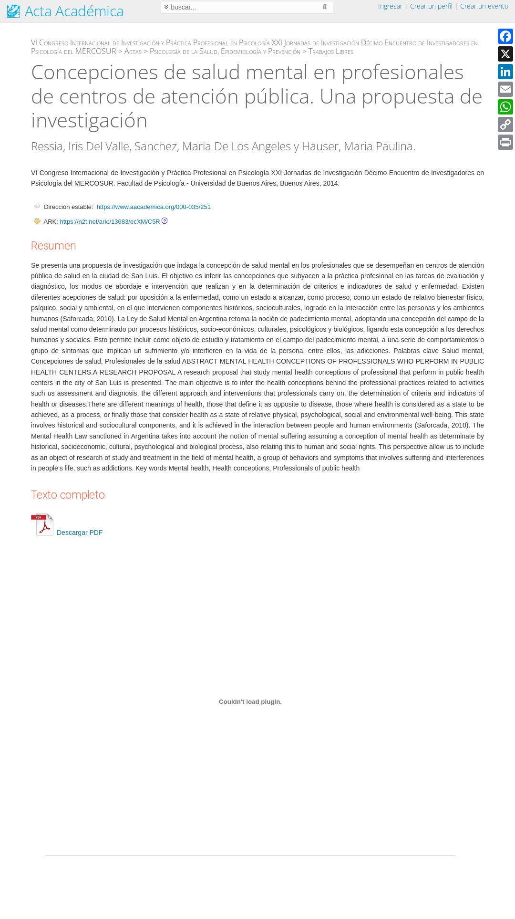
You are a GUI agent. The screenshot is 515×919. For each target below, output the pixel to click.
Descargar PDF (67, 532)
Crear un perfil (431, 5)
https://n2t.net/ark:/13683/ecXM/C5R (110, 221)
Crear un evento (484, 5)
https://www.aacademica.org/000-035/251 (154, 206)
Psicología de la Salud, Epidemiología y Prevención (225, 51)
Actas (133, 51)
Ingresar (390, 5)
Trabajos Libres (331, 51)
